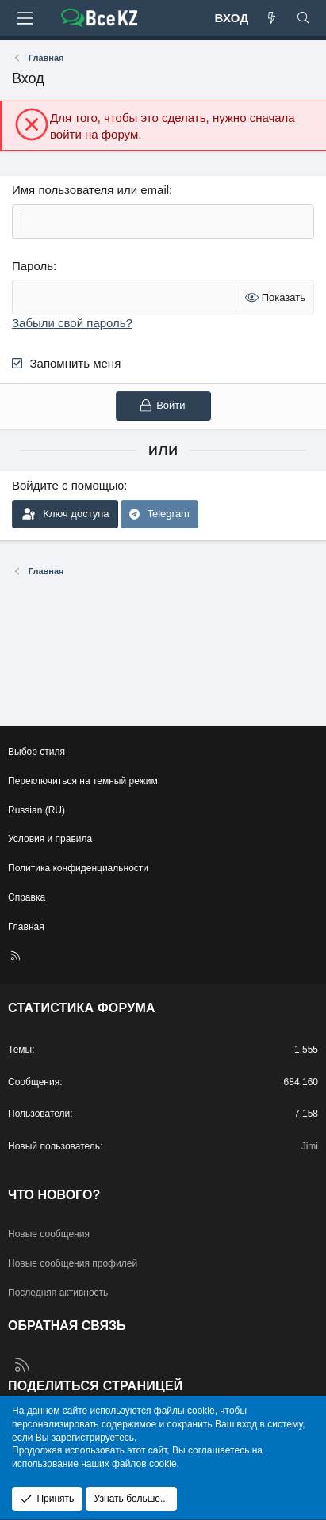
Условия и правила (50, 838)
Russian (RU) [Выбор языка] (36, 810)
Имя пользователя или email (90, 189)
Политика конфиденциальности (78, 868)
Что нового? (54, 1195)
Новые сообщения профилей (72, 1263)
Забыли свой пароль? (72, 323)
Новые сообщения (49, 1234)
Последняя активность (58, 1292)
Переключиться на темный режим (83, 781)
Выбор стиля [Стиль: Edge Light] (36, 751)
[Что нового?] (271, 18)
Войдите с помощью (68, 485)
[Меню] (24, 18)
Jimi (309, 1146)
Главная (26, 926)
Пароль (32, 265)
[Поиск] (303, 18)
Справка (26, 897)
